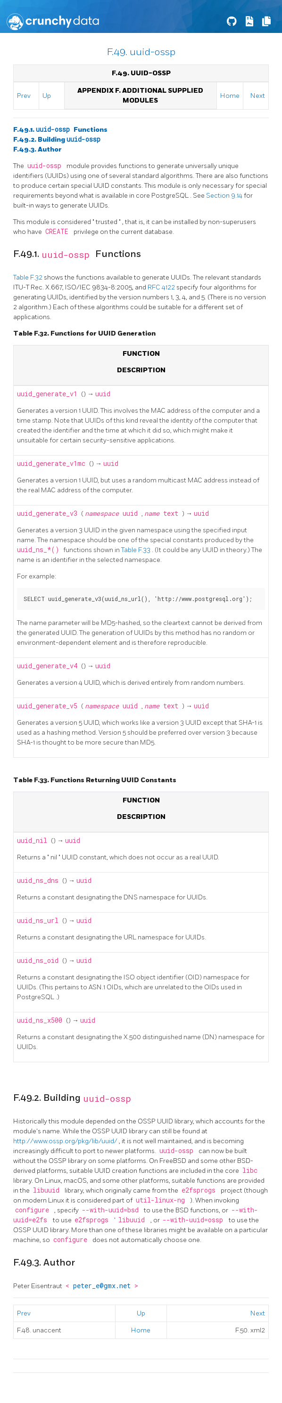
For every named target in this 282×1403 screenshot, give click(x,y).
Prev (24, 96)
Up (46, 96)
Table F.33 (136, 550)
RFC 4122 (162, 287)
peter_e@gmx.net (103, 1286)
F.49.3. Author (37, 149)
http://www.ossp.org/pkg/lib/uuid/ (66, 1141)
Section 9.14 (225, 196)
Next (257, 96)
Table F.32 (28, 277)
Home (230, 96)
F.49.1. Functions (60, 130)
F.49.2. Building (56, 140)
